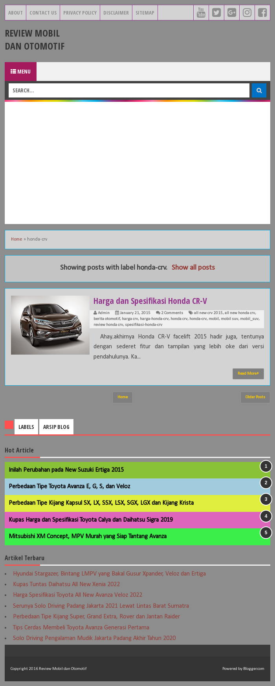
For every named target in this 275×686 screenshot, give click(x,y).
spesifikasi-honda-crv (143, 325)
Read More (248, 373)
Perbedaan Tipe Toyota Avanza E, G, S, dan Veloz (69, 487)
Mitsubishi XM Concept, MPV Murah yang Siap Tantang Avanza (88, 536)
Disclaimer (116, 12)
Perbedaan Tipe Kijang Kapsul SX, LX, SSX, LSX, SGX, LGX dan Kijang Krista (101, 503)
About (15, 12)
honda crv (178, 319)
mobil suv (229, 319)
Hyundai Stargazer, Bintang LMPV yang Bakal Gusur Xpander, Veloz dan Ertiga (109, 574)
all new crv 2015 (208, 313)
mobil (214, 319)
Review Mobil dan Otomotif (34, 39)
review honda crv (108, 325)
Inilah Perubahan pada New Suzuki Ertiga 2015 (66, 470)
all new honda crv (240, 313)
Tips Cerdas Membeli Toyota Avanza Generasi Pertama (81, 628)
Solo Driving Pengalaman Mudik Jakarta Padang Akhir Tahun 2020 (94, 638)
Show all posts (193, 268)
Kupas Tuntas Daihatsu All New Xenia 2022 (66, 584)
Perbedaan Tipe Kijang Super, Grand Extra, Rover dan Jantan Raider (96, 617)
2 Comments (172, 313)
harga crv (130, 319)
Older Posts (255, 397)
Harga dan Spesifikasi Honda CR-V (151, 300)
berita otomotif (107, 319)
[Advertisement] (137, 163)
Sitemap (145, 12)
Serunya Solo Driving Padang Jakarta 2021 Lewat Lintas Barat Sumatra (101, 606)
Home (16, 239)
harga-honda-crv (154, 319)
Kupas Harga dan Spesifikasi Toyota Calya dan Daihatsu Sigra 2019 (91, 520)
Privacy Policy (80, 12)
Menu (21, 71)
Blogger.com (253, 669)
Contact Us (43, 12)
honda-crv (198, 319)
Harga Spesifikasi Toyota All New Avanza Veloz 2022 (77, 595)
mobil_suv (249, 319)
